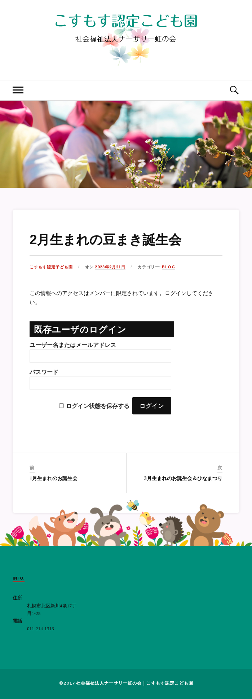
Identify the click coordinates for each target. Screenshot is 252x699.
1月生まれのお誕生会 (54, 478)
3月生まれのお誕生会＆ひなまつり (183, 478)
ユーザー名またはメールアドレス (73, 345)
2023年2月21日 (110, 267)
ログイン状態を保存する (97, 406)
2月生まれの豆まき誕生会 (105, 239)
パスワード (44, 372)
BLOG (168, 267)
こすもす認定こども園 (169, 683)
